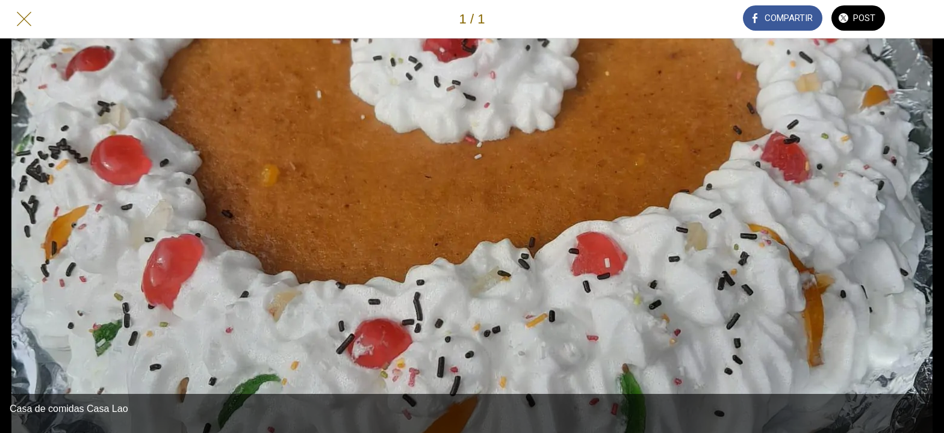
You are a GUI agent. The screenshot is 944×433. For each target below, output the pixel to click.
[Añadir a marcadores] (919, 19)
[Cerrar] (24, 19)
